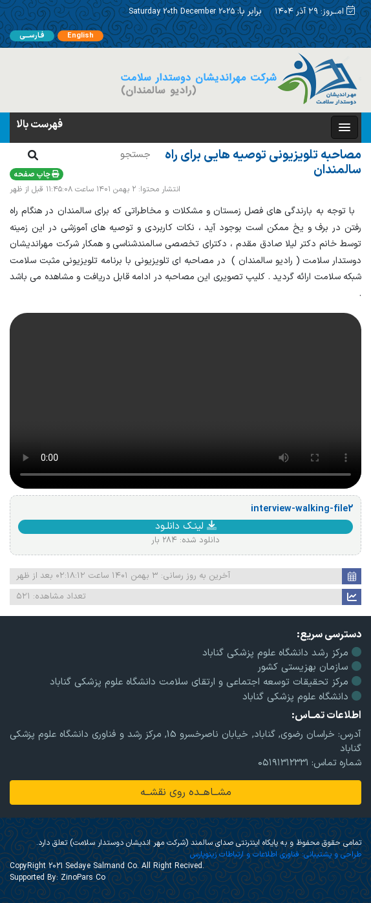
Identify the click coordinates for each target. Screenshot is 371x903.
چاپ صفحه (36, 174)
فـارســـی (32, 35)
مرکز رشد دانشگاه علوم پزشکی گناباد (281, 653)
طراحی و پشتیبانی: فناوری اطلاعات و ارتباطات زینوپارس (275, 854)
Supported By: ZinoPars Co (57, 878)
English (80, 35)
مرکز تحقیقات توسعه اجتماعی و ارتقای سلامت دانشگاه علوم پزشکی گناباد (205, 682)
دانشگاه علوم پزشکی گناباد (301, 697)
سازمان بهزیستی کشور (309, 667)
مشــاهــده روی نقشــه (185, 792)
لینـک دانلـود (186, 527)
